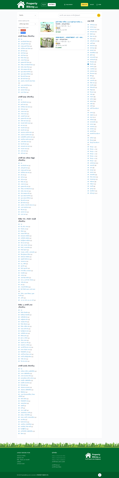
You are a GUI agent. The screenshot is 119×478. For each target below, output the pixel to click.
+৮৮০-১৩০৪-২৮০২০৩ (58, 457)
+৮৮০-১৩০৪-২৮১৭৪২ (58, 455)
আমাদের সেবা (20, 457)
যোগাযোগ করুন (21, 463)
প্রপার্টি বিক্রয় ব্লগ (56, 465)
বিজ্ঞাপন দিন (84, 4)
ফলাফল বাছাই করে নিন (23, 21)
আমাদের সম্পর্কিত (21, 455)
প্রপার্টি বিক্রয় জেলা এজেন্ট (58, 461)
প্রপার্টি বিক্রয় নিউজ (56, 467)
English (44, 4)
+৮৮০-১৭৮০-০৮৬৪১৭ (58, 459)
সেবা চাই (92, 4)
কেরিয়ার (19, 461)
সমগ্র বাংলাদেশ (68, 4)
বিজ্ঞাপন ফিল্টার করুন (23, 27)
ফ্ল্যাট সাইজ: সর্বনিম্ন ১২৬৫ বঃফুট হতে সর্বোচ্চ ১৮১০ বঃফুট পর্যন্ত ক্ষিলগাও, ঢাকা (81, 22)
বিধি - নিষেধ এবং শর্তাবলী (23, 459)
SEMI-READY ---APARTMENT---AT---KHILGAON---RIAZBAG (79, 37)
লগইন (98, 4)
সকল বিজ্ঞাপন (52, 4)
